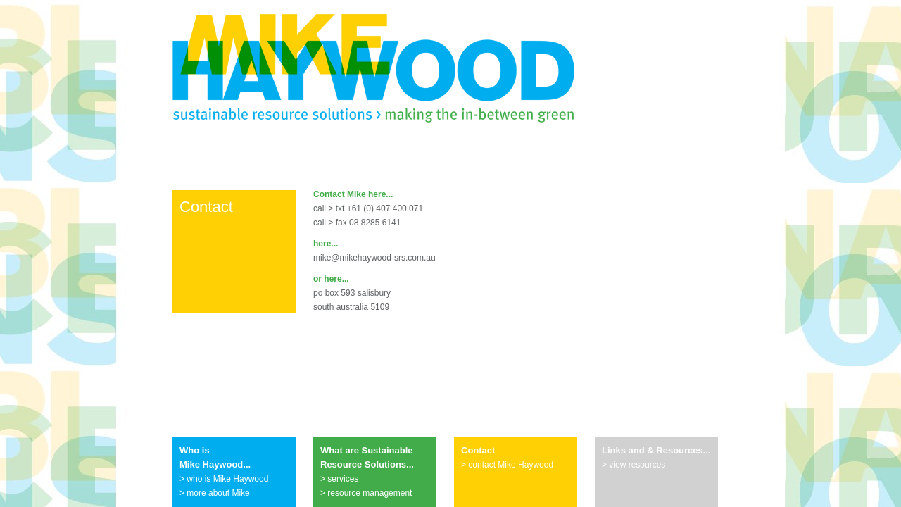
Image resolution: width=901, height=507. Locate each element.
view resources (637, 465)
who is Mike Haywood (227, 479)
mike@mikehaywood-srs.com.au (374, 258)
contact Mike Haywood (510, 465)
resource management (369, 493)
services (342, 479)
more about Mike (218, 493)
